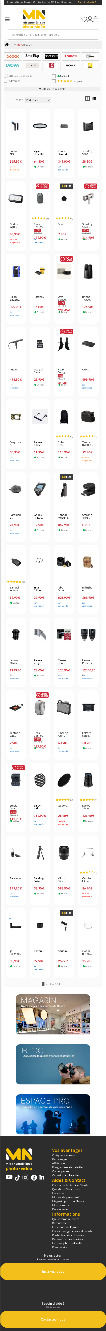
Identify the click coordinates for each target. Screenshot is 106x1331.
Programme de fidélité (67, 1167)
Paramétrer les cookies (67, 1239)
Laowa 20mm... (14, 662)
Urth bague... (63, 298)
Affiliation (58, 1163)
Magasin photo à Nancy (68, 1201)
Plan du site (60, 1247)
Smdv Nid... (37, 807)
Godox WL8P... (14, 226)
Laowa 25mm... (86, 807)
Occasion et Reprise (65, 1175)
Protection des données (68, 1235)
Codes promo (61, 1171)
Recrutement (61, 1223)
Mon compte (60, 1205)
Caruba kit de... (86, 880)
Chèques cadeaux (64, 1155)
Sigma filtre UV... (39, 153)
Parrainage (59, 1159)
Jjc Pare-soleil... (87, 734)
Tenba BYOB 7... (87, 444)
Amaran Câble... (38, 444)
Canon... (39, 951)
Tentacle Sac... (15, 734)
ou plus (69, 81)
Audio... (14, 369)
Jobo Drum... (62, 589)
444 (57, 984)
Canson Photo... (62, 662)
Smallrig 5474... (38, 880)
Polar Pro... (61, 444)
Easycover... (15, 444)
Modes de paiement (65, 1197)
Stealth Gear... (14, 807)
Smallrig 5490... (87, 153)
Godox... (63, 805)
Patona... (39, 297)
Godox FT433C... (39, 516)
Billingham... (87, 589)
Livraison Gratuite (20, 76)
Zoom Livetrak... (63, 153)
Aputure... (64, 951)
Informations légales (65, 1227)
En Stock (63, 76)
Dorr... (61, 224)
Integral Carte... (38, 371)
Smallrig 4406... (87, 516)
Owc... (85, 369)
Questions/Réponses (66, 1189)
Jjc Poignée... (16, 953)
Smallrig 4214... (63, 734)
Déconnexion (61, 1209)
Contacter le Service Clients (70, 1185)
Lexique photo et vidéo (67, 1243)
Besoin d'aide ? (87, 2)
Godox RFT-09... (87, 953)
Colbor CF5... (14, 153)
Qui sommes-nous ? (65, 1219)
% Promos (14, 81)
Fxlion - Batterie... (15, 298)
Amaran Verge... (38, 662)
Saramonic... (16, 516)
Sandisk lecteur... (15, 589)
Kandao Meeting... (64, 516)
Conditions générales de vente (72, 1231)
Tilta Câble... (38, 589)
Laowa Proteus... (88, 662)
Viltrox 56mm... (62, 880)
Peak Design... (39, 226)
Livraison (58, 1193)
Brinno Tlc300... (87, 298)
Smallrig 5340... (87, 226)
